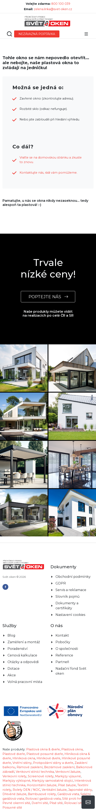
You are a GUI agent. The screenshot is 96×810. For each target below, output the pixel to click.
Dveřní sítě (40, 803)
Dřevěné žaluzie (14, 794)
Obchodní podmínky (73, 577)
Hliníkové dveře (48, 758)
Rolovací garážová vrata (43, 798)
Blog (11, 635)
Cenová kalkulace (22, 655)
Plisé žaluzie (67, 785)
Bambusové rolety (42, 794)
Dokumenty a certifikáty (66, 605)
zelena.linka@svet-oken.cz (53, 9)
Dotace (13, 669)
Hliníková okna (23, 758)
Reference (64, 655)
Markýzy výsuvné (68, 776)
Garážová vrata (68, 794)
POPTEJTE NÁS (48, 296)
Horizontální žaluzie (42, 785)
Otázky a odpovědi (23, 662)
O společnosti (66, 649)
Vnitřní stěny (22, 763)
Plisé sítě (56, 803)
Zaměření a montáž (23, 642)
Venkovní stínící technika (35, 772)
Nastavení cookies (70, 615)
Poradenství (17, 649)
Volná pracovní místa (24, 682)
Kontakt (62, 635)
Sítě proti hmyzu (75, 798)
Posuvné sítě (12, 807)
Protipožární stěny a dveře (53, 763)
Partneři (62, 662)
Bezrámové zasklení (59, 767)
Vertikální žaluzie (54, 790)
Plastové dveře (13, 754)
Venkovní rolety (14, 776)
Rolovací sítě (74, 803)
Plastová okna (72, 749)
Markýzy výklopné (16, 780)
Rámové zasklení (30, 767)
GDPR (60, 583)
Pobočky (62, 642)
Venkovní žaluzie (67, 772)
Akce (11, 675)
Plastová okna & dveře (43, 749)
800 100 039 (60, 4)
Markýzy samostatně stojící (52, 780)
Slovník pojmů (67, 596)
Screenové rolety (41, 776)
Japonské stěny (80, 790)
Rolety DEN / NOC (26, 790)
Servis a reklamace (70, 590)
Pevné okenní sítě (16, 803)
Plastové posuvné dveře (44, 754)
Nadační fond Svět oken (70, 671)
